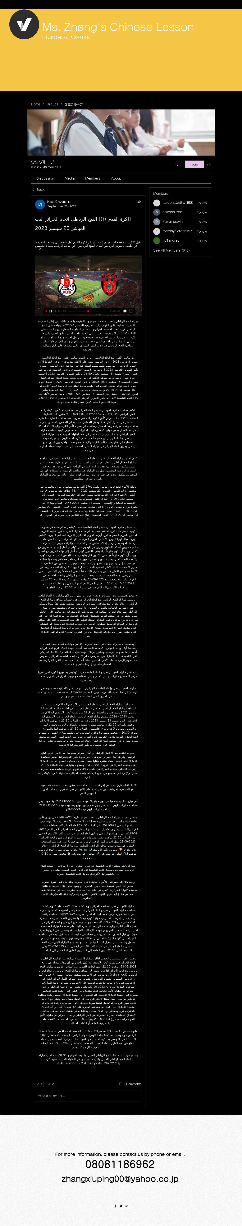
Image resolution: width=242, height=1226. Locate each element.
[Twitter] (121, 1206)
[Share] (139, 202)
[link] (45, 178)
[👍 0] (39, 1084)
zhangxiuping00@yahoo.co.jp (120, 1179)
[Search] (176, 164)
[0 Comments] (130, 1084)
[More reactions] (51, 1084)
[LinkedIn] (127, 1206)
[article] (88, 651)
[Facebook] (115, 1206)
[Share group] (209, 164)
